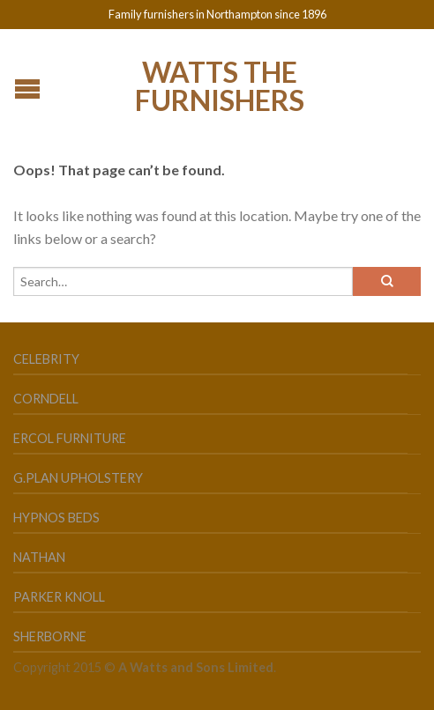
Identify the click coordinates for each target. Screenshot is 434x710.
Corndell (46, 398)
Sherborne (49, 636)
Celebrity (46, 358)
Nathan (39, 557)
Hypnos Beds (56, 517)
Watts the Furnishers (219, 85)
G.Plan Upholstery (78, 477)
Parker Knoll (59, 596)
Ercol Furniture (69, 438)
